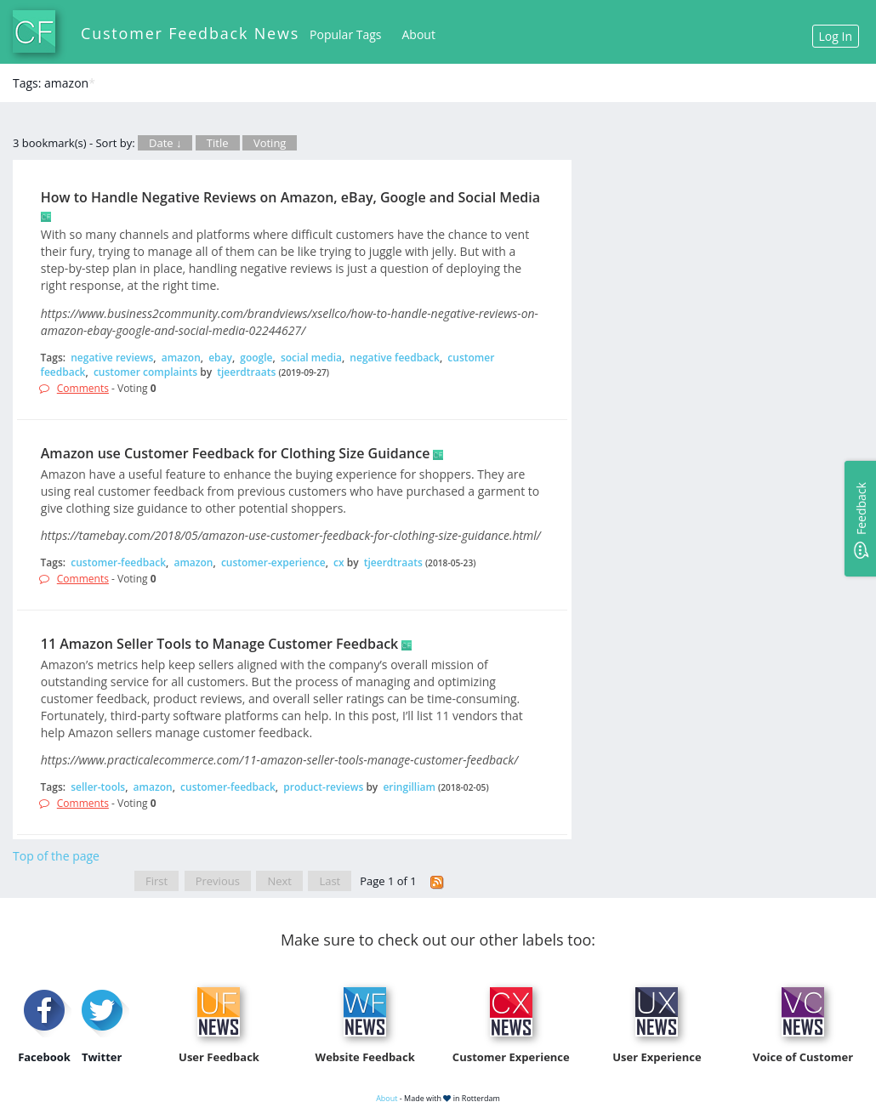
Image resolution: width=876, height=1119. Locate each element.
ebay (220, 357)
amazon (181, 357)
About (418, 34)
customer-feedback (118, 562)
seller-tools (98, 787)
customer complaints (145, 372)
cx (338, 562)
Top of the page (56, 856)
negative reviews (112, 357)
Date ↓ (165, 143)
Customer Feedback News (190, 33)
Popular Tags (345, 34)
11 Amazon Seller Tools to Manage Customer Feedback (219, 643)
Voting (270, 143)
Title (218, 143)
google (256, 357)
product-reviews (323, 787)
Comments (83, 388)
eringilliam (409, 787)
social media (311, 357)
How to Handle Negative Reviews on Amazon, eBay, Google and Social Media (290, 197)
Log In (835, 36)
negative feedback (395, 357)
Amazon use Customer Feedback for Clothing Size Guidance (235, 453)
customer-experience (273, 562)
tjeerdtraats (246, 372)
